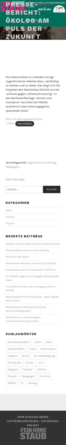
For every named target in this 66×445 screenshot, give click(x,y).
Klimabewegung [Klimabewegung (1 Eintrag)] (44, 355)
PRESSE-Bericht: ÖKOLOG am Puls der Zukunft (28, 20)
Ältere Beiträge (15, 179)
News (9, 210)
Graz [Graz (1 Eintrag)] (48, 342)
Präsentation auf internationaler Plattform (31, 269)
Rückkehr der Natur (17, 256)
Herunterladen (25, 123)
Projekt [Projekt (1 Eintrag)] (12, 376)
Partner (10, 216)
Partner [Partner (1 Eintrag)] (41, 369)
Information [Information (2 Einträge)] (47, 349)
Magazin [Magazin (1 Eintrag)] (13, 369)
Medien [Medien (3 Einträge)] (28, 369)
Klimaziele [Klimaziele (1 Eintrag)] (14, 362)
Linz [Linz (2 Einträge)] (40, 362)
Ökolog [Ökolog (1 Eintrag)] (32, 383)
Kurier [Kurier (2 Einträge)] (30, 362)
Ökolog (51, 162)
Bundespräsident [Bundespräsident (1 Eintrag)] (19, 342)
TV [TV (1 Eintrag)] (22, 383)
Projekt (10, 223)
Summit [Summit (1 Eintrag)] (45, 376)
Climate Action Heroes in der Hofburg (27, 250)
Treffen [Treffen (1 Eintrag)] (12, 383)
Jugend (31, 162)
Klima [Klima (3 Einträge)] (25, 355)
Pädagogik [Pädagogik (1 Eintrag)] (28, 376)
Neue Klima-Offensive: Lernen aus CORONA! (31, 263)
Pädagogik (12, 166)
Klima (41, 162)
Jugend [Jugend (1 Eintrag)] (12, 355)
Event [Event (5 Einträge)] (37, 342)
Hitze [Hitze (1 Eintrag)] (32, 349)
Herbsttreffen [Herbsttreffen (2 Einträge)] (16, 349)
